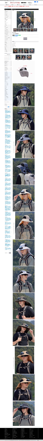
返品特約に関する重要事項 (15, 36)
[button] (37, 1)
